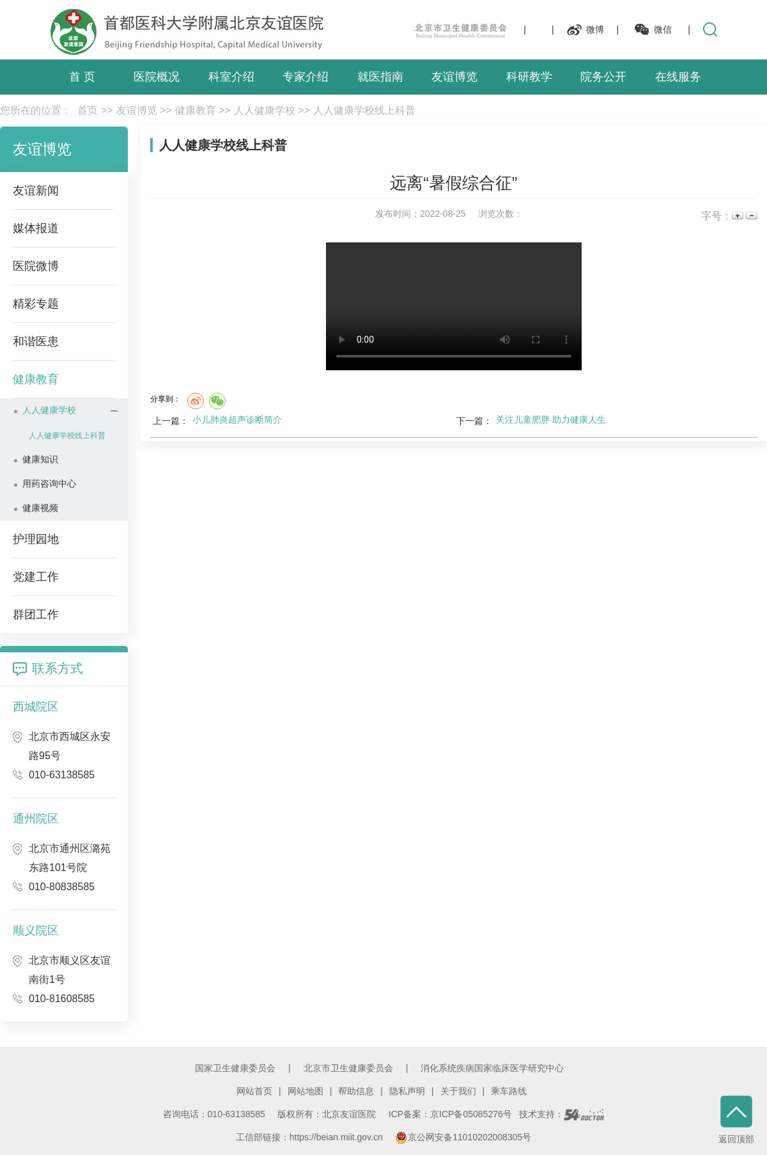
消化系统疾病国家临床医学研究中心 (492, 1068)
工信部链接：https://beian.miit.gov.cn (310, 1137)
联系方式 (57, 668)
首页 (87, 110)
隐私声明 (407, 1091)
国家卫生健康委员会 (235, 1068)
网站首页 (254, 1091)
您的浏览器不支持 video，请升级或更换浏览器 (454, 306)
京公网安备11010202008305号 (463, 1137)
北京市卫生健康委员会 (348, 1068)
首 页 (82, 76)
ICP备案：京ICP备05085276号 (450, 1114)
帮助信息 (356, 1091)
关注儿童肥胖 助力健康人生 (551, 419)
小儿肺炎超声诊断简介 (237, 419)
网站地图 (305, 1091)
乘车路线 (509, 1091)
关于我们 (458, 1091)
